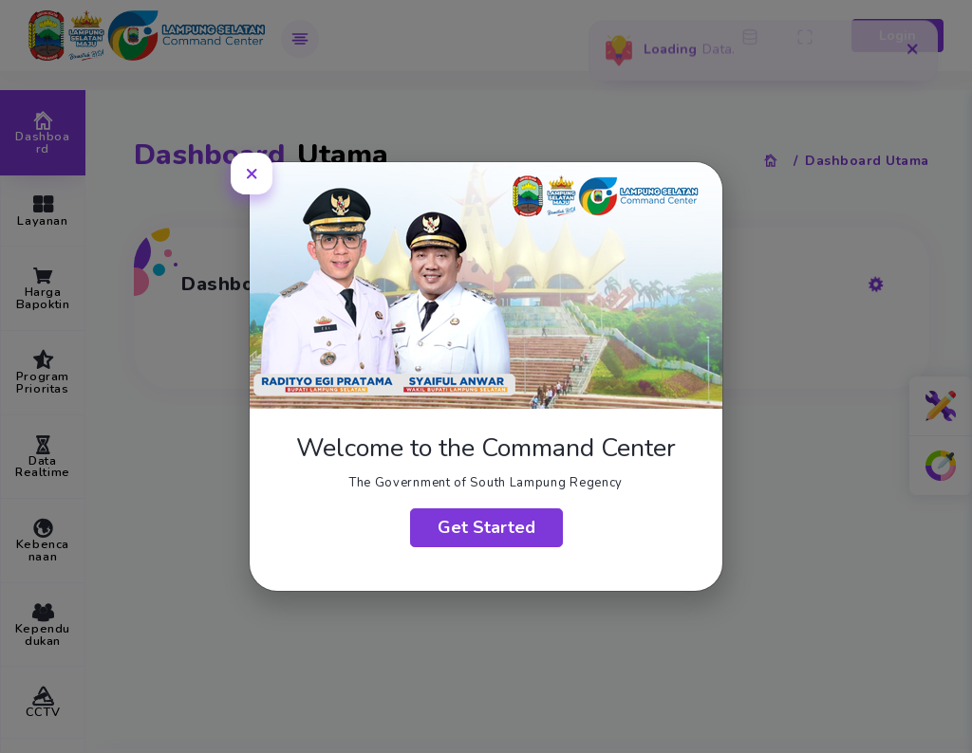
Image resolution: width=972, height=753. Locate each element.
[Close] (251, 173)
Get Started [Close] (486, 527)
